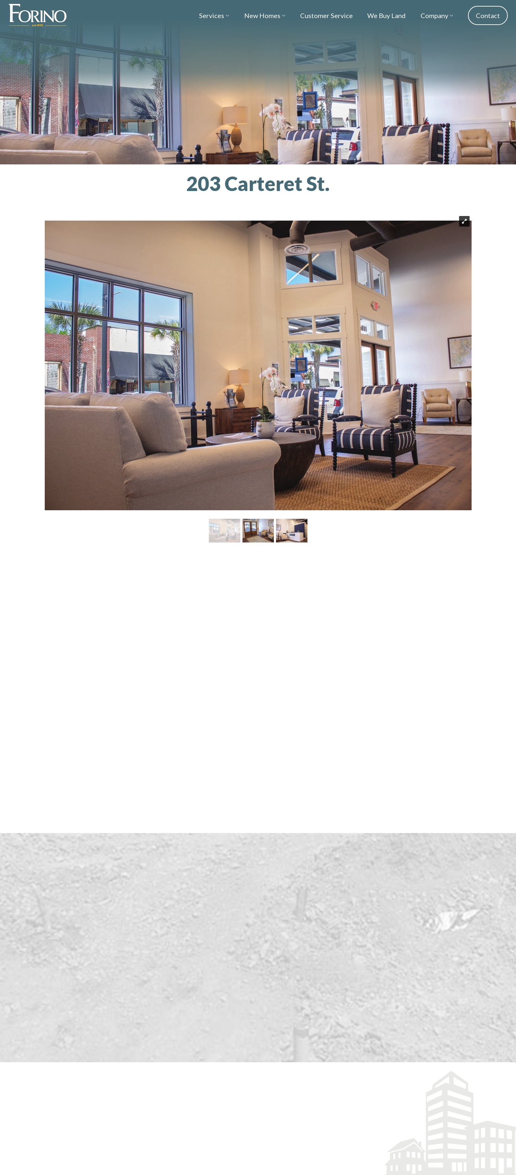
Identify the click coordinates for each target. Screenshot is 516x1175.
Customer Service (326, 15)
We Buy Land (386, 15)
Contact (488, 15)
